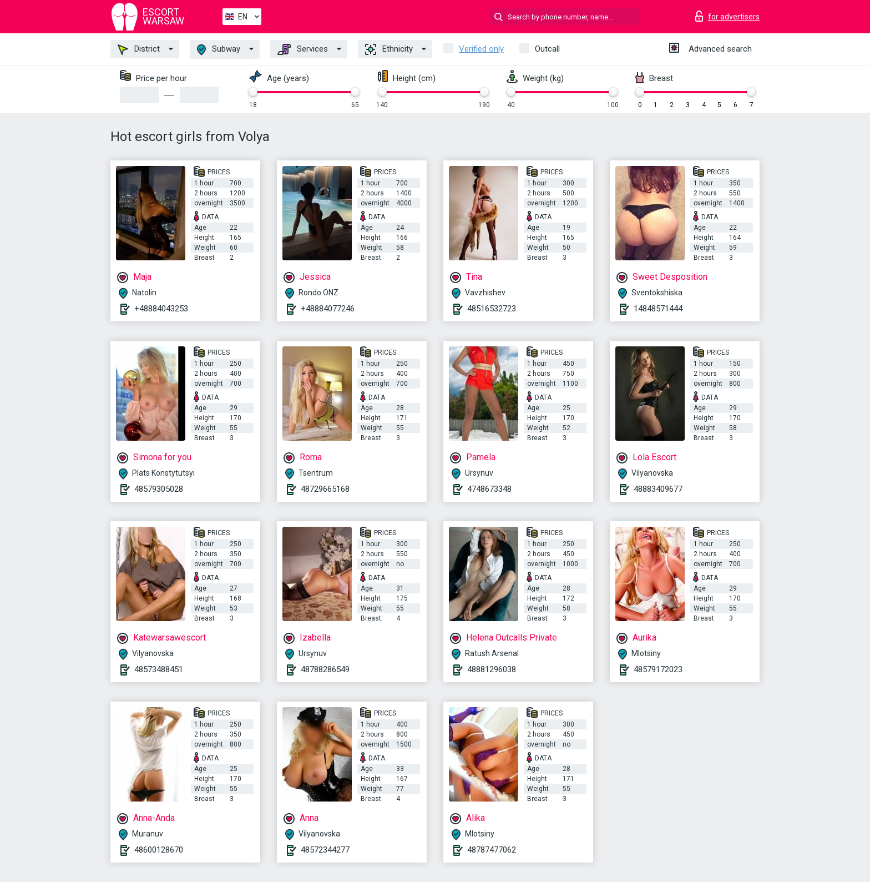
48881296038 (491, 669)
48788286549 (325, 669)
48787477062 (491, 850)
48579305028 (158, 489)
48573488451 (158, 669)
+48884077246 (328, 309)
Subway (218, 50)
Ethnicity (389, 49)
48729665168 (325, 489)
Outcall (547, 49)
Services (302, 49)
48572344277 (325, 850)
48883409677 (658, 489)
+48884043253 (161, 309)
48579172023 (658, 669)
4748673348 (489, 489)
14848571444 (658, 309)
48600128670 (158, 850)
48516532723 (491, 309)
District (139, 49)
